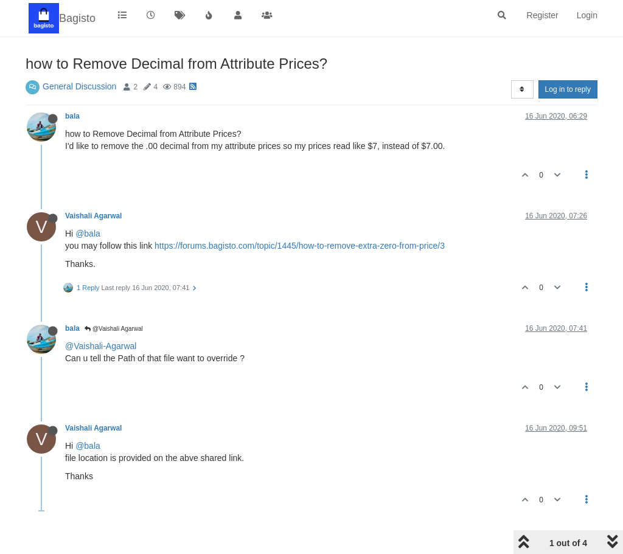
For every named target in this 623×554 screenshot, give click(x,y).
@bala (87, 233)
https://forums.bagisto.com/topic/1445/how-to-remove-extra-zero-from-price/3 (300, 246)
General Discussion (79, 86)
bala (72, 116)
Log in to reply (568, 89)
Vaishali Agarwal (93, 216)
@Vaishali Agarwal (114, 328)
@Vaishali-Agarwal (100, 346)
